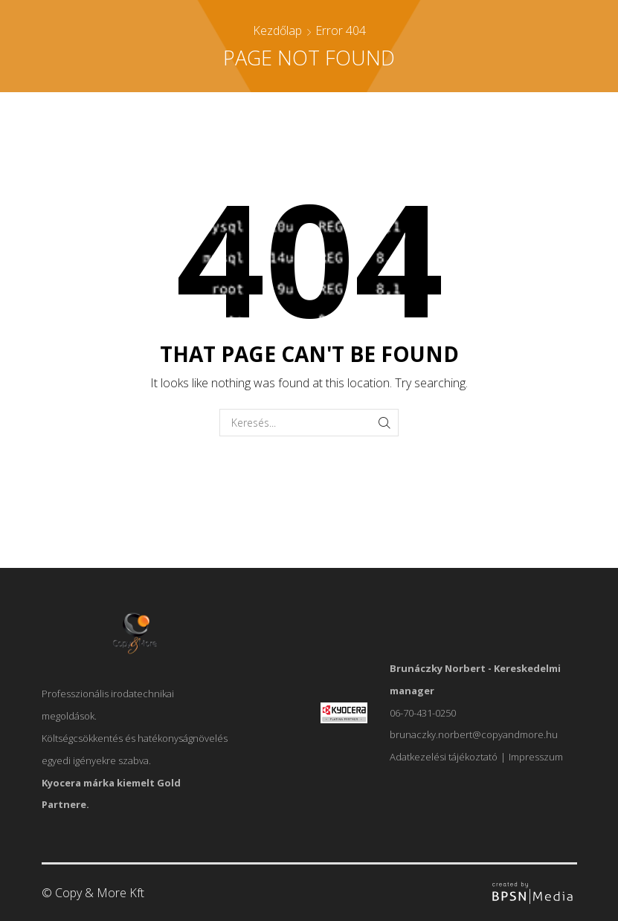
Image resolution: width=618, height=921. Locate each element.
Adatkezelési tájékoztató (444, 756)
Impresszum (536, 756)
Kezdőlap (277, 30)
